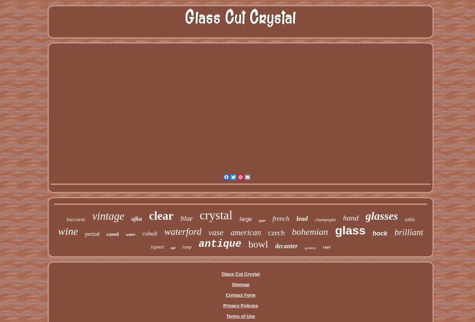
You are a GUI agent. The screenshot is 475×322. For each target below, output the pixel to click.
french (280, 218)
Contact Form (241, 295)
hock (380, 233)
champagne (325, 219)
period (92, 234)
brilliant (408, 232)
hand (351, 217)
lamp (187, 247)
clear (161, 216)
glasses (382, 216)
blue (186, 218)
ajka (136, 218)
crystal (216, 215)
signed (157, 247)
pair (262, 220)
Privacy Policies (240, 305)
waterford (183, 231)
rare (326, 247)
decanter (286, 246)
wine (68, 231)
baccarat (75, 219)
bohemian (310, 232)
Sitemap (241, 284)
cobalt (150, 233)
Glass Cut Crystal (240, 274)
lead (302, 218)
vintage (108, 216)
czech (276, 232)
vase (216, 232)
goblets (310, 248)
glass (350, 230)
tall (173, 248)
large (245, 219)
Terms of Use (240, 316)
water (130, 234)
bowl (258, 244)
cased (113, 234)
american (246, 232)
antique (220, 244)
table (410, 219)
